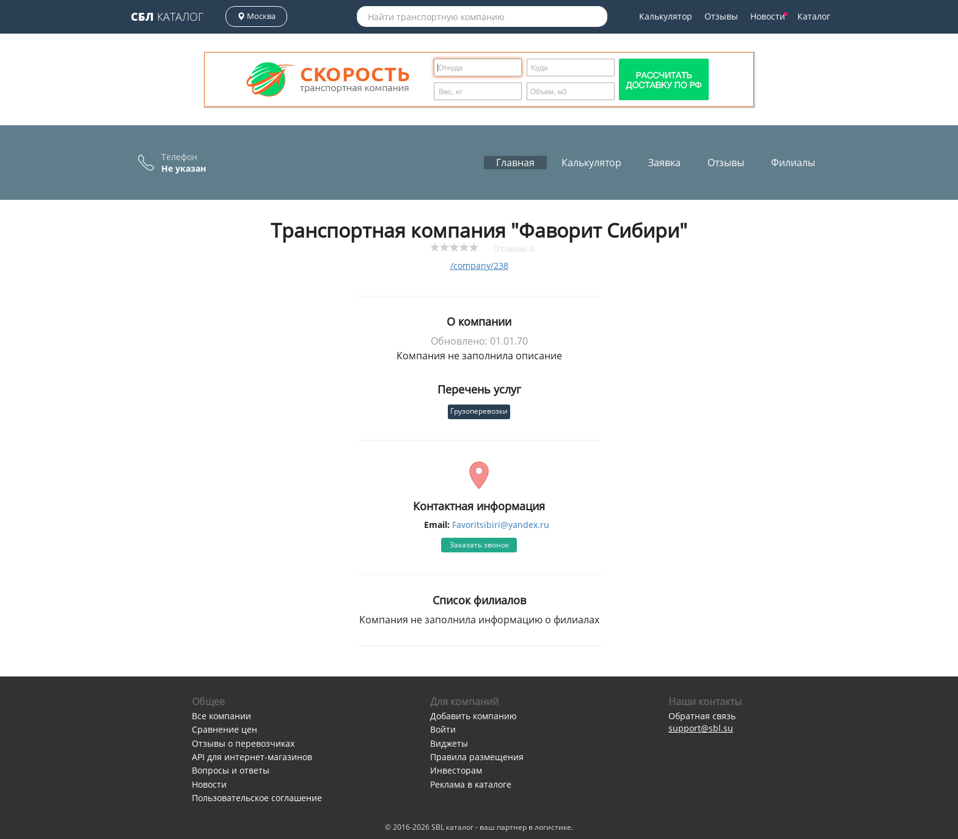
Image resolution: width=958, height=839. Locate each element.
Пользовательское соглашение (257, 798)
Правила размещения (477, 757)
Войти (443, 729)
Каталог (167, 16)
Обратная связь (702, 716)
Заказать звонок (479, 545)
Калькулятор (665, 16)
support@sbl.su (700, 728)
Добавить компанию (473, 716)
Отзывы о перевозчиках (243, 743)
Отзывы (721, 16)
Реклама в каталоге (470, 784)
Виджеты (449, 743)
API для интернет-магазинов (252, 757)
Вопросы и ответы (230, 770)
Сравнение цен (224, 729)
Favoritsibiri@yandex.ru (500, 524)
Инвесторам (456, 770)
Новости (769, 16)
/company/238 (479, 265)
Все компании (221, 716)
